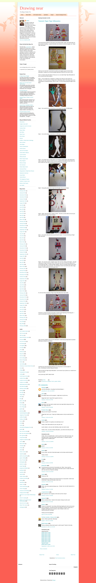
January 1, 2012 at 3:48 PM (47, 407)
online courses (23, 451)
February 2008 (23, 325)
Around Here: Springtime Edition (26, 105)
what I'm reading (23, 497)
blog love (21, 353)
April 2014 (22, 239)
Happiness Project (23, 415)
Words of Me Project (24, 183)
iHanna (21, 138)
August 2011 (22, 305)
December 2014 (23, 225)
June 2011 (22, 309)
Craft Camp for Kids (24, 376)
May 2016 (22, 209)
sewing (21, 480)
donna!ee (44, 484)
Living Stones (28, 46)
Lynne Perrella (23, 154)
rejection (21, 474)
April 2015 (22, 217)
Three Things (22, 488)
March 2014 (22, 241)
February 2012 (23, 293)
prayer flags (22, 466)
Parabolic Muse (45, 410)
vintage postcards (23, 492)
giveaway (22, 411)
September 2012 (23, 278)
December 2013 (23, 248)
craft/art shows (23, 378)
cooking (21, 374)
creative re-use (23, 382)
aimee (43, 444)
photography (22, 462)
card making (22, 363)
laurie (43, 402)
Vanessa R (44, 498)
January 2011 (22, 319)
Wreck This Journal (24, 505)
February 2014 (23, 244)
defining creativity (23, 388)
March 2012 (22, 290)
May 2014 (22, 237)
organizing (22, 453)
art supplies (48, 381)
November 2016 (23, 197)
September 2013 (23, 254)
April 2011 (22, 313)
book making (22, 357)
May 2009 (22, 323)
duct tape (22, 392)
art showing (22, 343)
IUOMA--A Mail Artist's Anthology (26, 140)
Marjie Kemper (45, 523)
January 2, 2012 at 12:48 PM (47, 441)
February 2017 (23, 190)
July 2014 (22, 233)
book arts (22, 355)
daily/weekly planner (24, 384)
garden (21, 408)
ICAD (21, 423)
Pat (42, 459)
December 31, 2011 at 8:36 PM (48, 391)
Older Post (73, 554)
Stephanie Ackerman (24, 173)
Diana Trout (22, 134)
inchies (21, 425)
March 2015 (22, 219)
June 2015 (22, 213)
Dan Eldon (22, 132)
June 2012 (22, 284)
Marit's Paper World (24, 158)
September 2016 (23, 201)
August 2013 (22, 256)
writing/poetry (22, 507)
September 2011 (23, 303)
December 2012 (23, 272)
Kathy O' (43, 504)
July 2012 (22, 282)
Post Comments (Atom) (60, 558)
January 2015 (22, 223)
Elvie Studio (22, 136)
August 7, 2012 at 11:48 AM (47, 520)
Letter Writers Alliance (24, 152)
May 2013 (22, 262)
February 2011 (23, 317)
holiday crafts (22, 419)
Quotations (46, 14)
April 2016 (22, 211)
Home (22, 14)
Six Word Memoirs (23, 90)
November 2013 (23, 250)
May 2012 (22, 286)
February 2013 (23, 268)
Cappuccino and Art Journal (25, 126)
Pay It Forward (23, 460)
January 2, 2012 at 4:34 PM (47, 447)
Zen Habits (22, 185)
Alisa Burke (22, 121)
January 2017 (22, 192)
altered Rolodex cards (24, 337)
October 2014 (22, 227)
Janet (43, 393)
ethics (21, 396)
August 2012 (22, 280)
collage (21, 370)
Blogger (53, 580)
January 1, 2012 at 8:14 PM (47, 417)
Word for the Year (23, 503)
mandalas (22, 445)
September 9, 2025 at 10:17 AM (48, 546)
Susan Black (22, 175)
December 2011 (23, 297)
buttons (21, 361)
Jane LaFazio (22, 142)
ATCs (21, 349)
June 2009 (22, 321)
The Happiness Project (24, 179)
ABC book (22, 335)
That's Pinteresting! (24, 486)
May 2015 (22, 215)
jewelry (21, 429)
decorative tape (23, 386)
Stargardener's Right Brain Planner (27, 170)
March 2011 (22, 315)
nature (21, 449)
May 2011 (22, 311)
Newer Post (41, 554)
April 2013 (22, 264)
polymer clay (22, 464)
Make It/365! (28, 14)
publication (22, 470)
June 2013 (22, 260)
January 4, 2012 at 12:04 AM (47, 471)
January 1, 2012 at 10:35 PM (47, 431)
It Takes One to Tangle (24, 76)
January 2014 (22, 246)
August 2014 (22, 231)
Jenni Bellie (22, 144)
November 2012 (23, 274)
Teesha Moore (23, 177)
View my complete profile (25, 39)
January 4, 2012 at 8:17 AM (47, 481)
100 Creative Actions (37, 14)
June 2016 (22, 207)
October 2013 (22, 252)
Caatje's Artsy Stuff (24, 124)
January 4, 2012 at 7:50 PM (47, 495)
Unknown (44, 387)
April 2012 (22, 288)
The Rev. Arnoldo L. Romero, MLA (49, 517)
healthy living (22, 417)
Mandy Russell (23, 156)
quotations (22, 472)
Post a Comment (43, 548)
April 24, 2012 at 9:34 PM (47, 514)
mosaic (21, 447)
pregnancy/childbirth (24, 468)
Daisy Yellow (22, 130)
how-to (53, 381)
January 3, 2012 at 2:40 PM (47, 462)
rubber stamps (23, 476)
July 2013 (22, 258)
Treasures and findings (24, 490)
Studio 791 (22, 484)
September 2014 (23, 229)
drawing (21, 390)
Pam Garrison (22, 164)
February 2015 (23, 221)
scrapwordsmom (45, 492)
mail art (21, 441)
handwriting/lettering (24, 413)
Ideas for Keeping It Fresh (61, 14)
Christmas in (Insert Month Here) (26, 365)
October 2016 (22, 199)
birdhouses (22, 351)
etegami (21, 394)
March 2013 (22, 266)
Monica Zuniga (23, 162)
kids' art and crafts (23, 431)
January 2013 (22, 270)
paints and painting (24, 455)
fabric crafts (22, 400)
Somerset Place (23, 168)
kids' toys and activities (24, 433)
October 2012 (22, 276)
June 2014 (22, 235)
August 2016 (22, 203)
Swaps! (52, 14)
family (21, 402)
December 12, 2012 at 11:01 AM (48, 526)
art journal (44, 381)
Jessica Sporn (23, 148)
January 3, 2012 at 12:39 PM (47, 456)
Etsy (21, 398)
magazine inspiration (24, 439)
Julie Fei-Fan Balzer (24, 150)
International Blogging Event (25, 427)
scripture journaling (24, 478)
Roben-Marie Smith (24, 166)
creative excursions (24, 380)
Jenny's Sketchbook (24, 146)
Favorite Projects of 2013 (25, 111)
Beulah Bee (44, 465)
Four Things (22, 406)
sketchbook (22, 482)
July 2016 (22, 205)
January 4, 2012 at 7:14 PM (47, 489)
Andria (43, 420)
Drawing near (31, 8)
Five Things (22, 404)
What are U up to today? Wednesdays (27, 494)
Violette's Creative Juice (25, 181)
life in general (22, 435)
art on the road (23, 341)
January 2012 (22, 295)
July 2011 (22, 307)
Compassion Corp (23, 372)
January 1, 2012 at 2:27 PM (47, 399)
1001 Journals (23, 333)
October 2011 (22, 301)
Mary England (22, 160)
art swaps (22, 347)
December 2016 (23, 195)
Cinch (21, 368)
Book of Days (22, 359)
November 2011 (23, 299)
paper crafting (58, 381)
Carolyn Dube (22, 128)
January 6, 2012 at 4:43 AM (47, 501)
